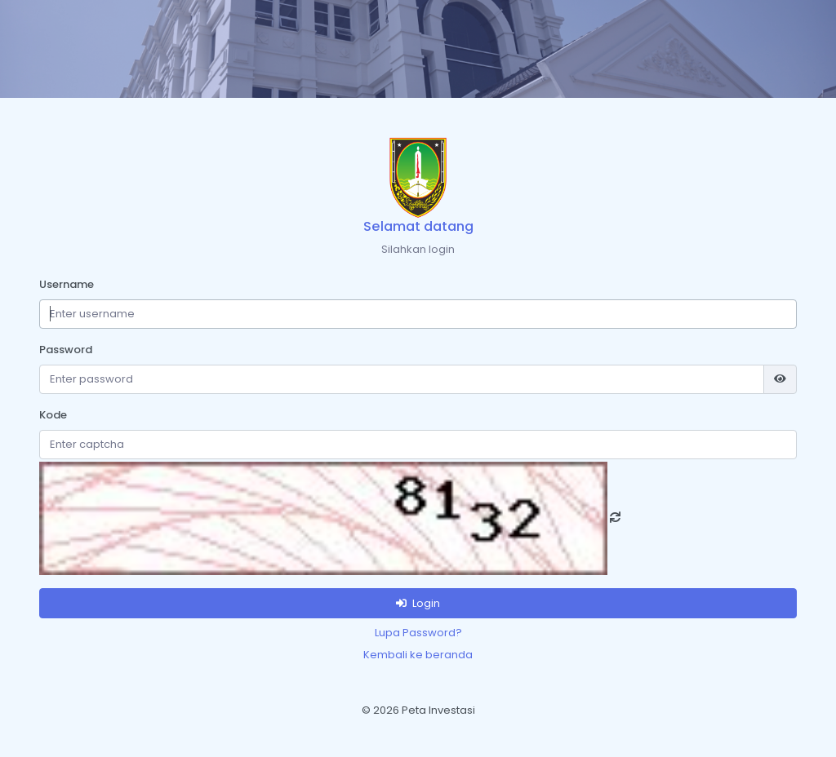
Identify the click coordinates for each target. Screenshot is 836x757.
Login (418, 603)
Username (66, 284)
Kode (53, 415)
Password (65, 349)
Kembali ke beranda (418, 654)
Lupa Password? (418, 632)
